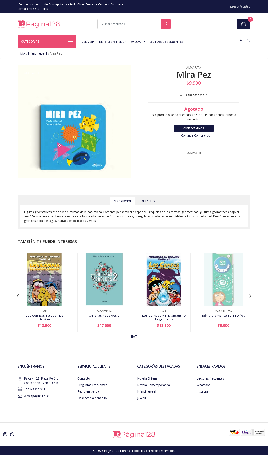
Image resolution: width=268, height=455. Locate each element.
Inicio (21, 53)
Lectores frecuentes (210, 378)
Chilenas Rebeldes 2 (104, 315)
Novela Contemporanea (153, 385)
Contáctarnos (193, 128)
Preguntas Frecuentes (92, 385)
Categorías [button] (47, 41)
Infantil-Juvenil (37, 53)
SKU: (182, 95)
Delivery (88, 42)
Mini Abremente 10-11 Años (223, 315)
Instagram (204, 391)
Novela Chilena (147, 378)
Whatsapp (203, 385)
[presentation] (18, 296)
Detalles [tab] (148, 201)
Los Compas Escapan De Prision (44, 317)
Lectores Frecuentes (166, 42)
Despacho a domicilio (92, 398)
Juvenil (141, 398)
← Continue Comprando (193, 135)
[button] (132, 336)
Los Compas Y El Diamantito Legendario (164, 317)
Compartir (194, 153)
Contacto (83, 378)
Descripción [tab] (122, 201)
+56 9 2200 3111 (35, 389)
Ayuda (136, 42)
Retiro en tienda (112, 42)
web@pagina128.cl (36, 396)
